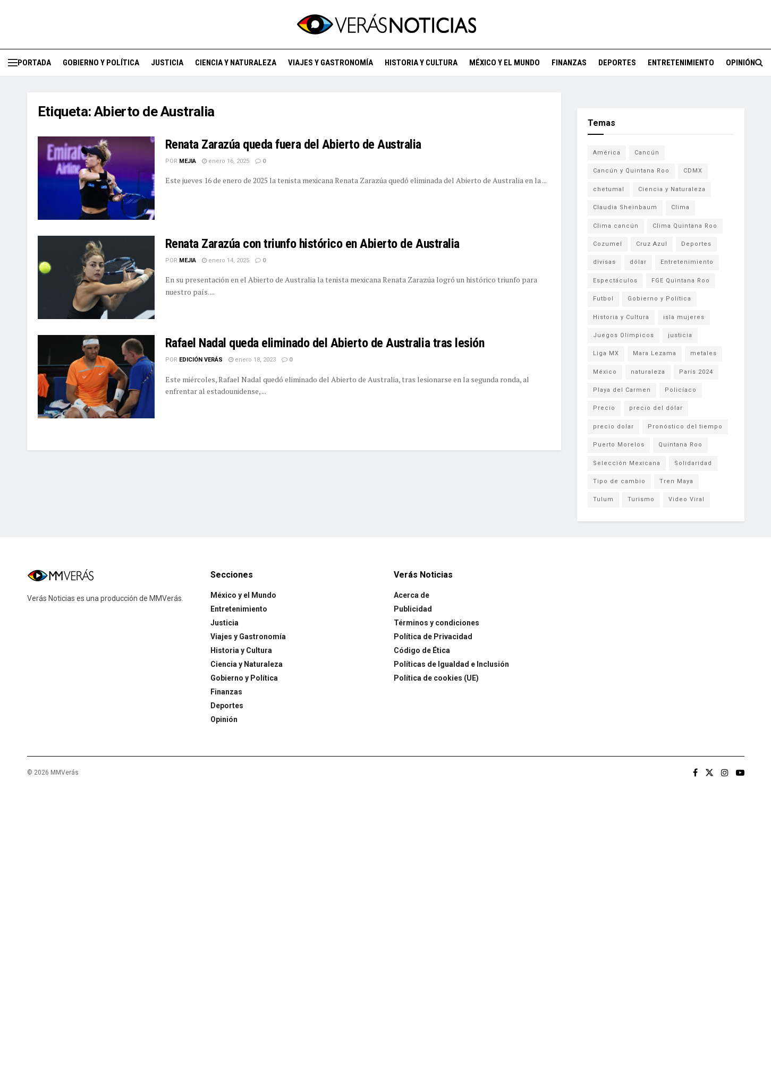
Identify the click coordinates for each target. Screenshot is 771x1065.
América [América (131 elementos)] (607, 152)
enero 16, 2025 (225, 161)
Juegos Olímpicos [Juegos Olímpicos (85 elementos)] (623, 335)
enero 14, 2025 (225, 260)
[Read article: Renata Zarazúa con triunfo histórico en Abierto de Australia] (96, 277)
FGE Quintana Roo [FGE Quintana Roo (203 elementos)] (680, 280)
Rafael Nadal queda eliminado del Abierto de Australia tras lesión (325, 343)
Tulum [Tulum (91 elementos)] (603, 499)
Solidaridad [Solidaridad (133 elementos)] (693, 463)
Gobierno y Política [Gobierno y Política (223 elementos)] (659, 298)
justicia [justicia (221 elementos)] (680, 335)
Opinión (740, 62)
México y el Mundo (504, 62)
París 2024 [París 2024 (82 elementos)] (696, 371)
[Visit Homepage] (385, 24)
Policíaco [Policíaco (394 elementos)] (681, 390)
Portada (34, 62)
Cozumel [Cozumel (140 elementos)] (607, 244)
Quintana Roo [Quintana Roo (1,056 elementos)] (680, 444)
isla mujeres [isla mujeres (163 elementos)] (684, 317)
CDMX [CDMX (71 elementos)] (692, 170)
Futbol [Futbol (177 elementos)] (603, 298)
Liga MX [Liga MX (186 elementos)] (606, 353)
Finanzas (569, 62)
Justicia (167, 62)
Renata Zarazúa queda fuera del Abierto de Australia (293, 144)
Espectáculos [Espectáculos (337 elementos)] (615, 280)
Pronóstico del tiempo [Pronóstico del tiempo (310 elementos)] (685, 426)
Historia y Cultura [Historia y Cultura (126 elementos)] (621, 317)
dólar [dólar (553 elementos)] (638, 262)
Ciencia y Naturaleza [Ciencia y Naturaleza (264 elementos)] (672, 189)
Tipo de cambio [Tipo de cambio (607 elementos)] (619, 481)
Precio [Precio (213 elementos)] (604, 408)
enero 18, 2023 (252, 359)
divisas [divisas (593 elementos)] (604, 262)
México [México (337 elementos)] (605, 371)
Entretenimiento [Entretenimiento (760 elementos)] (687, 262)
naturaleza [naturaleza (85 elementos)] (648, 371)
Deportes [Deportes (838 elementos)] (696, 244)
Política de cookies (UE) (436, 678)
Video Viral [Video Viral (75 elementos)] (686, 499)
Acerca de (411, 595)
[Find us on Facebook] (695, 773)
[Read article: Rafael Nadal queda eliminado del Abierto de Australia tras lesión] (96, 376)
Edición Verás (201, 359)
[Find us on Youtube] (740, 773)
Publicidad (413, 609)
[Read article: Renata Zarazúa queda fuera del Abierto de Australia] (96, 178)
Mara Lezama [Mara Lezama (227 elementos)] (654, 353)
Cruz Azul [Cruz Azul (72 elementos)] (651, 244)
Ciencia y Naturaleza (235, 62)
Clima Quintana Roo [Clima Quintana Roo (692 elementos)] (685, 225)
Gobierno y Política (101, 62)
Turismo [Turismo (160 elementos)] (641, 499)
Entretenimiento (681, 62)
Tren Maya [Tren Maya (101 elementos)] (676, 481)
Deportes (617, 62)
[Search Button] (759, 62)
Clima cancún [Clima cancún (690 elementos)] (616, 225)
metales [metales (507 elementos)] (703, 353)
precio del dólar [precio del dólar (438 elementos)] (656, 408)
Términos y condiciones (436, 623)
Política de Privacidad (433, 636)
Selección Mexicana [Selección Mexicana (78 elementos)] (626, 463)
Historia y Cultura (421, 62)
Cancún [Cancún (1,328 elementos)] (646, 152)
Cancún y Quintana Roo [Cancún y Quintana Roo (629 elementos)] (631, 170)
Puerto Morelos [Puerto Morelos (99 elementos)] (619, 444)
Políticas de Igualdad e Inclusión (451, 664)
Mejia (187, 161)
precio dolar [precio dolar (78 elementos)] (613, 426)
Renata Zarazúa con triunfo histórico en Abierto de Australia (312, 243)
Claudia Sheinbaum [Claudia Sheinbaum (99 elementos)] (625, 207)
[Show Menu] (13, 62)
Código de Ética (422, 650)
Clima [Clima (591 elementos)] (680, 207)
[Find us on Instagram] (724, 773)
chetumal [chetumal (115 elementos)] (608, 189)
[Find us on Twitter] (709, 773)
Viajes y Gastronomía (330, 62)
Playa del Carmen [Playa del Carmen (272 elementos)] (622, 390)
